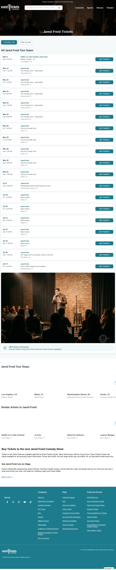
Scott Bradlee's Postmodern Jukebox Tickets (96, 525)
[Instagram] (19, 502)
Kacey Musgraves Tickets (95, 501)
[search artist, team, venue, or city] (44, 7)
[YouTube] (25, 502)
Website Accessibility (69, 521)
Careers (40, 517)
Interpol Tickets (92, 517)
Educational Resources (70, 529)
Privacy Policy (67, 509)
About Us (41, 497)
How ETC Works (68, 525)
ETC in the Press (43, 538)
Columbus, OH (9, 42)
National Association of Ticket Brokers (48, 533)
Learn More (58, 349)
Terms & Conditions (69, 505)
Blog (39, 513)
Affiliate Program (43, 521)
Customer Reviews (44, 505)
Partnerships (42, 525)
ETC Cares (41, 509)
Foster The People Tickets (96, 505)
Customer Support (68, 497)
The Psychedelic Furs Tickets (97, 513)
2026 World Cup (92, 497)
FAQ (63, 501)
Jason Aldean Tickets (94, 530)
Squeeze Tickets (92, 509)
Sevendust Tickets (93, 521)
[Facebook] (7, 502)
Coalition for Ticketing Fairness (48, 529)
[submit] (59, 8)
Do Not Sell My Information (71, 517)
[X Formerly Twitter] (13, 502)
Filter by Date (26, 42)
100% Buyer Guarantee (46, 501)
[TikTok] (30, 502)
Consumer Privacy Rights (71, 513)
